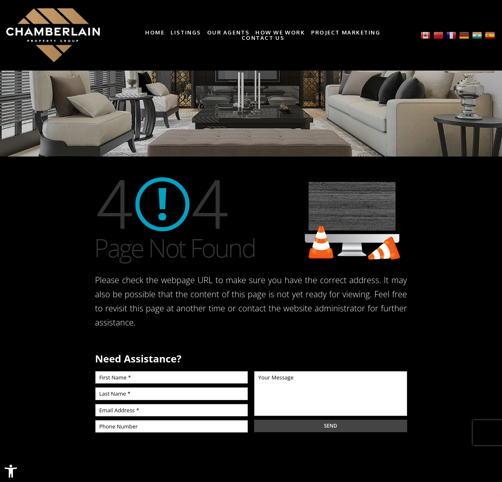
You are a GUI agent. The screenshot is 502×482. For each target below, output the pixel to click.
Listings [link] (185, 32)
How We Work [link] (280, 32)
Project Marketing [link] (346, 32)
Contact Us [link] (263, 38)
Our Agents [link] (228, 32)
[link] (11, 471)
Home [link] (154, 32)
